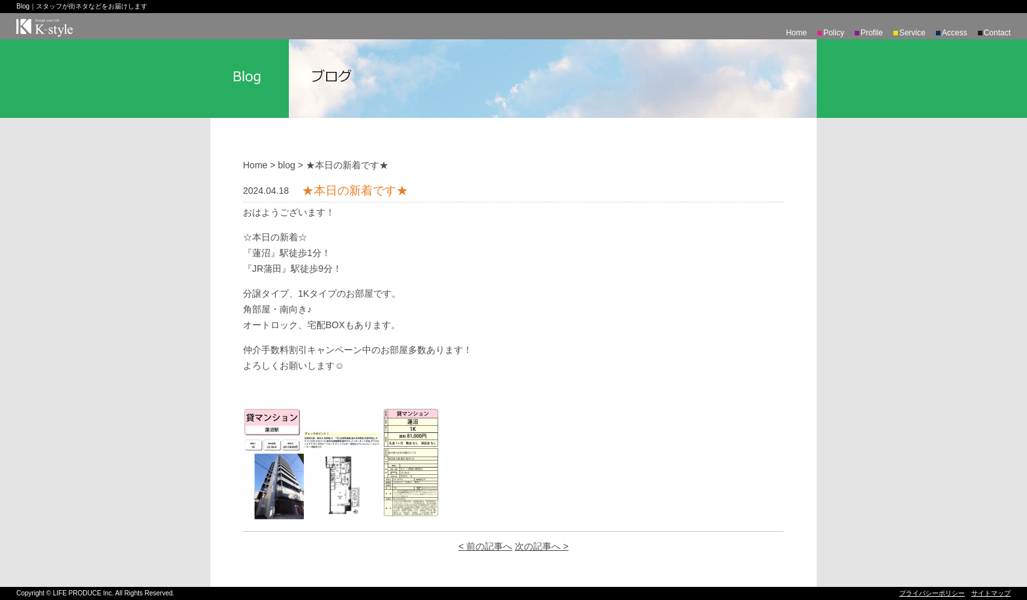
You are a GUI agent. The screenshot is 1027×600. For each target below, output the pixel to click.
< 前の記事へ (485, 546)
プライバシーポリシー (932, 593)
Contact (997, 32)
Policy (833, 32)
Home (796, 32)
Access (954, 32)
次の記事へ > (542, 546)
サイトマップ (991, 593)
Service (912, 32)
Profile (872, 32)
